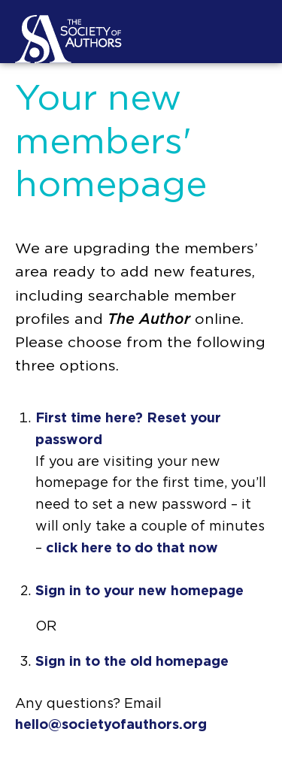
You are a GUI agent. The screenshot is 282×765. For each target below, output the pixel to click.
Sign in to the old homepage (132, 662)
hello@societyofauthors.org (111, 725)
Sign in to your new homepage (139, 591)
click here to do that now (132, 548)
